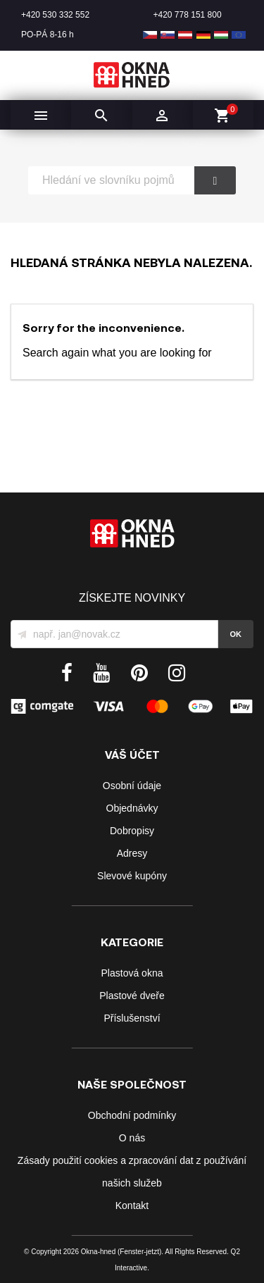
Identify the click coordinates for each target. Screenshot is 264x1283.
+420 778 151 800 (187, 15)
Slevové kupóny (132, 875)
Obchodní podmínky (132, 1115)
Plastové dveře (132, 995)
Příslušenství (131, 1018)
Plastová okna (132, 973)
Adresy (132, 853)
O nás (132, 1137)
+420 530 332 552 (55, 15)
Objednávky (132, 808)
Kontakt (132, 1205)
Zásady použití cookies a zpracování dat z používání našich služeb (132, 1172)
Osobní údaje (132, 785)
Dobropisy (132, 830)
